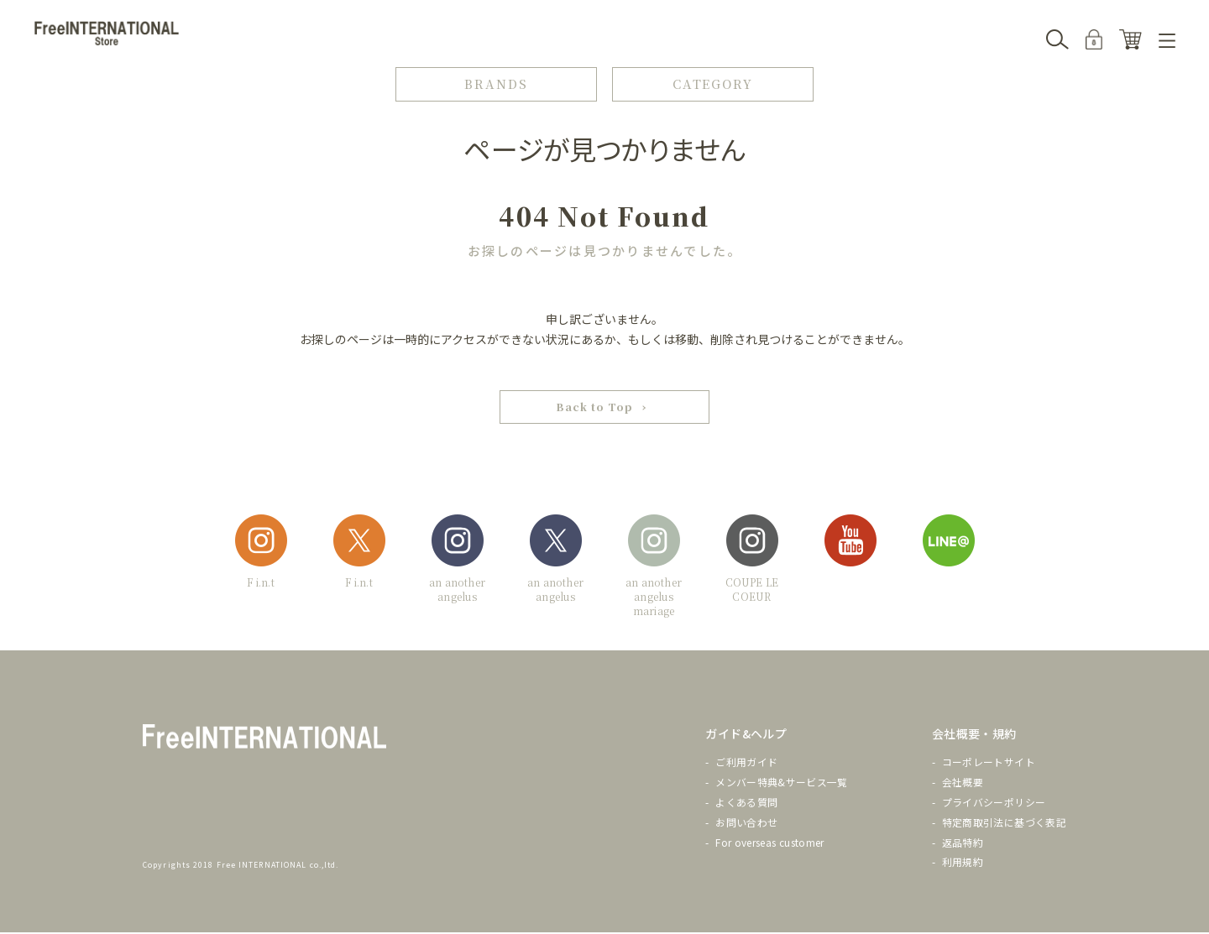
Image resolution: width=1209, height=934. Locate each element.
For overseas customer (769, 844)
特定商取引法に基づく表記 (1004, 824)
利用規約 (962, 864)
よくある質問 (746, 803)
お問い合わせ (746, 824)
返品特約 (962, 844)
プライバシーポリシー (994, 803)
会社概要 (962, 783)
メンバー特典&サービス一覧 (781, 783)
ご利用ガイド (746, 764)
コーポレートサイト (988, 764)
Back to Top (594, 408)
